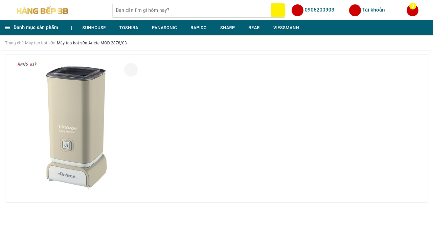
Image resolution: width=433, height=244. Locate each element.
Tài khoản (373, 10)
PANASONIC (164, 27)
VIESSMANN (286, 27)
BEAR (254, 27)
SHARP (227, 27)
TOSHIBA (128, 27)
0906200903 (320, 10)
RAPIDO (198, 27)
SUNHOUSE (94, 27)
